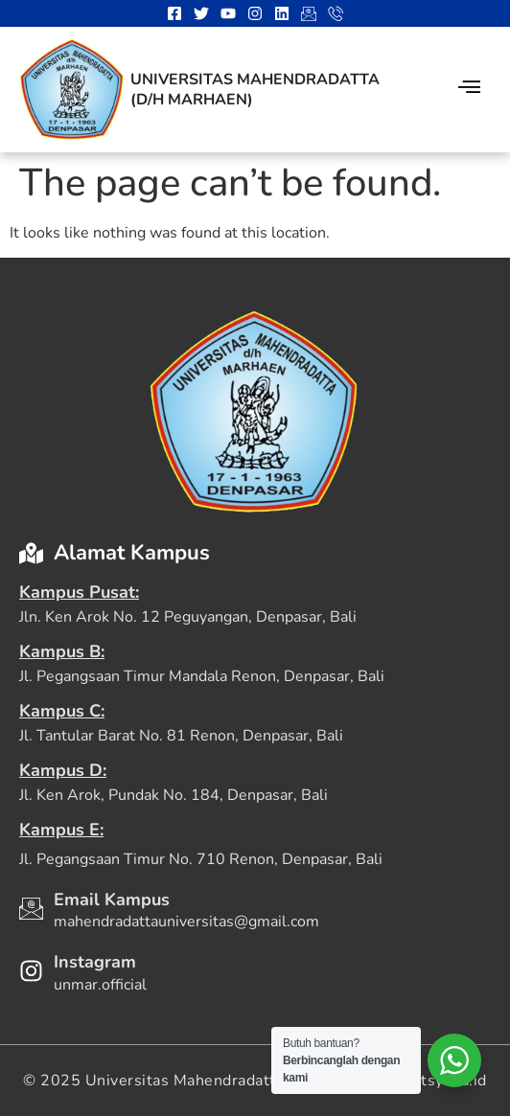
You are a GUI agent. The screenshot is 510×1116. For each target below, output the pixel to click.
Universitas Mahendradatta (255, 79)
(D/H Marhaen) (191, 99)
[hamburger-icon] (469, 89)
